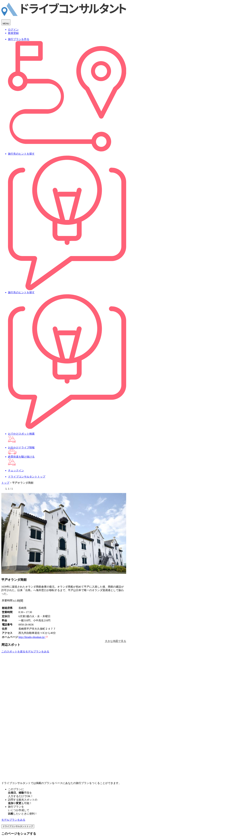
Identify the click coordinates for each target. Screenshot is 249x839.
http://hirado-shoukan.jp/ (33, 637)
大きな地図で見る (115, 641)
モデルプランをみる (13, 819)
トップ (5, 482)
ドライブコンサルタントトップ (18, 826)
